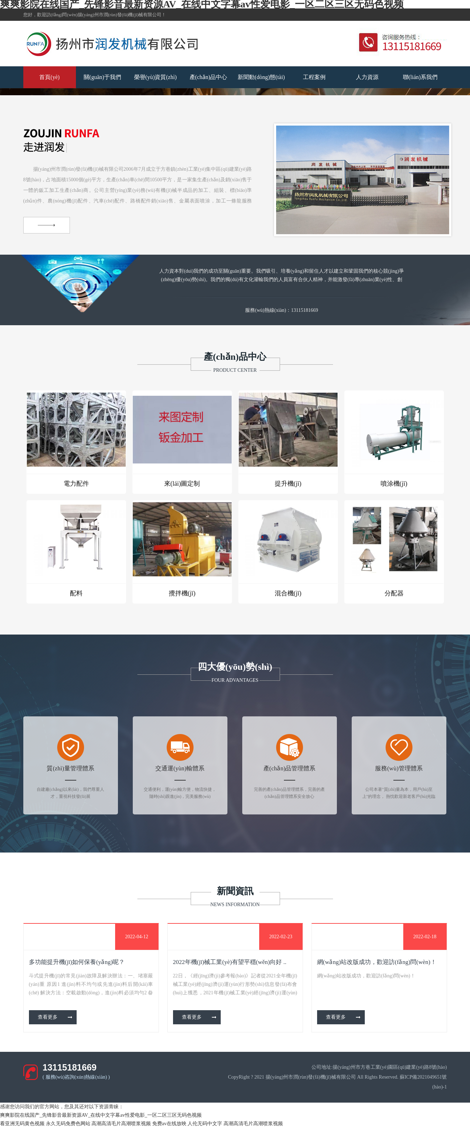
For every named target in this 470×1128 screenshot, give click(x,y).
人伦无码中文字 (205, 1123)
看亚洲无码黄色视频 (22, 1123)
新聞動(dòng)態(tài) (261, 77)
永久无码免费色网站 (68, 1123)
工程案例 (314, 77)
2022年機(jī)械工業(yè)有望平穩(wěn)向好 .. (230, 962)
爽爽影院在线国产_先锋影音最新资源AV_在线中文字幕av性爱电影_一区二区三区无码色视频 (101, 1115)
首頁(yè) (49, 77)
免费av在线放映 (169, 1123)
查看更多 (48, 1017)
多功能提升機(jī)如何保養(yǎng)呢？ (77, 962)
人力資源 (367, 77)
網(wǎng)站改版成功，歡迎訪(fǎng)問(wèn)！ (376, 962)
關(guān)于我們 (102, 77)
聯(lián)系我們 (420, 77)
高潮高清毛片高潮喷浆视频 (121, 1123)
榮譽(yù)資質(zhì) (155, 77)
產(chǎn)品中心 (208, 77)
